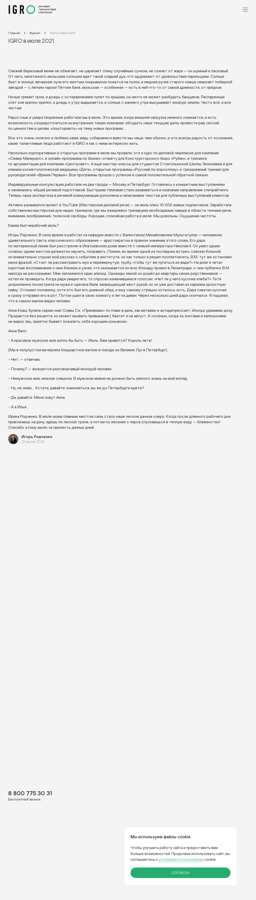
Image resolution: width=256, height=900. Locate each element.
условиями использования (181, 859)
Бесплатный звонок (24, 799)
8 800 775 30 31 (30, 793)
